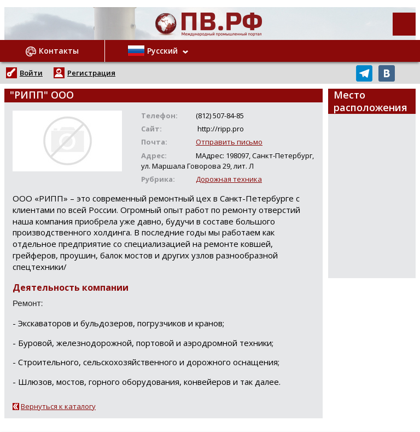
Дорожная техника (229, 179)
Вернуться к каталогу (58, 406)
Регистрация (91, 73)
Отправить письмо (229, 142)
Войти (31, 73)
